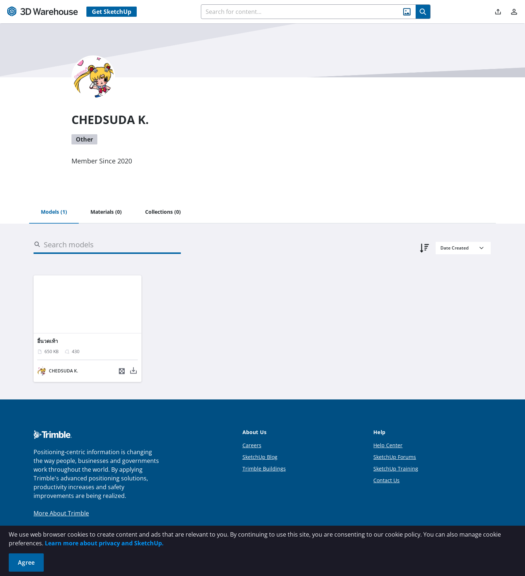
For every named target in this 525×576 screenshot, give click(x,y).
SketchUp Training (395, 468)
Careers (251, 445)
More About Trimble (61, 513)
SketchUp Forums (394, 456)
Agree (26, 562)
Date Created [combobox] (454, 248)
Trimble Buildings (264, 468)
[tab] (54, 212)
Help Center (387, 445)
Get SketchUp (111, 12)
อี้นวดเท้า (47, 340)
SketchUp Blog (259, 456)
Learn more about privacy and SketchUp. (104, 543)
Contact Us (386, 480)
